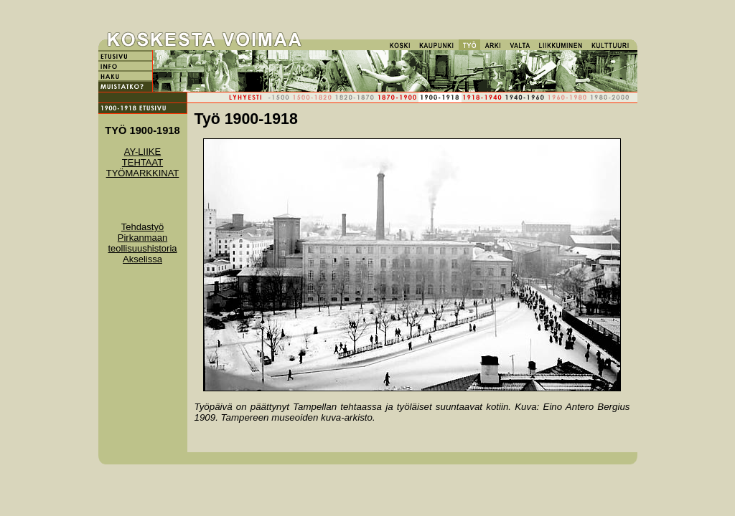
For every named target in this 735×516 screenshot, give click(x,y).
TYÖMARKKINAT (142, 173)
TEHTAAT (142, 162)
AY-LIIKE (142, 151)
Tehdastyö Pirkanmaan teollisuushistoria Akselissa (142, 242)
